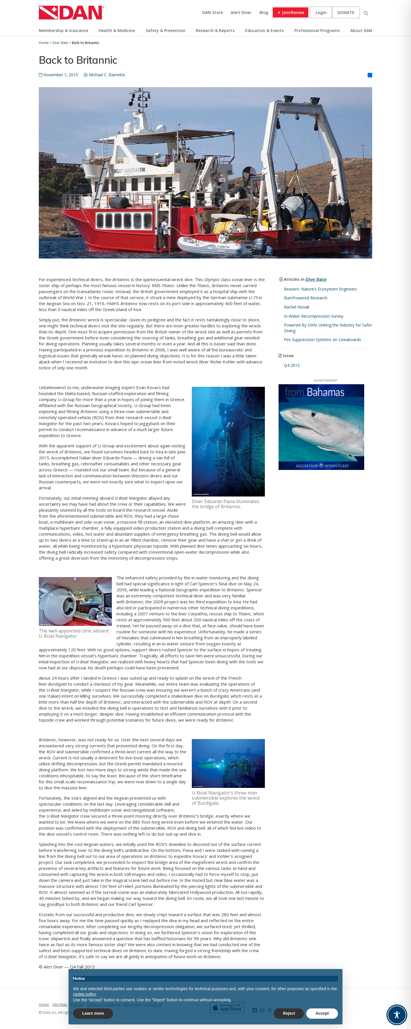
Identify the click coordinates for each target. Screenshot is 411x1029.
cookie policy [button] (84, 994)
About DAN (361, 30)
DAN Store (212, 12)
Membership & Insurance (63, 30)
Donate (346, 12)
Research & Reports (215, 30)
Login (321, 12)
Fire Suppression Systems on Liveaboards (322, 339)
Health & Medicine (117, 30)
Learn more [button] (93, 1013)
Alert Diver (241, 12)
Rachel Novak (296, 307)
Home (44, 1004)
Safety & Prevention (166, 30)
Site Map (59, 1004)
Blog (263, 12)
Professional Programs (317, 30)
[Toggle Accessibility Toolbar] (397, 1015)
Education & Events (264, 30)
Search (366, 12)
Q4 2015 (292, 365)
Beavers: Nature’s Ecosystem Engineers (320, 289)
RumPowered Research (305, 298)
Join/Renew (293, 12)
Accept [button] (322, 1013)
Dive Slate (316, 279)
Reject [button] (289, 1013)
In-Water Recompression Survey (313, 316)
